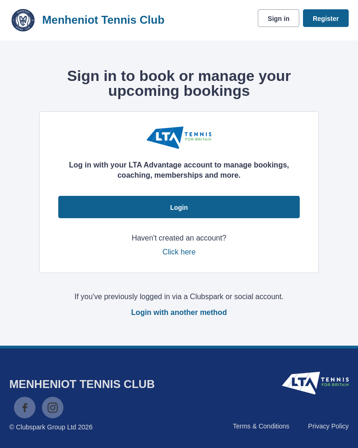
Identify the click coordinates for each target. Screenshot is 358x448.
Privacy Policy (328, 426)
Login (179, 207)
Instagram (52, 407)
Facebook (24, 407)
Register (326, 18)
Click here (178, 252)
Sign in (278, 18)
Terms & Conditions (261, 426)
